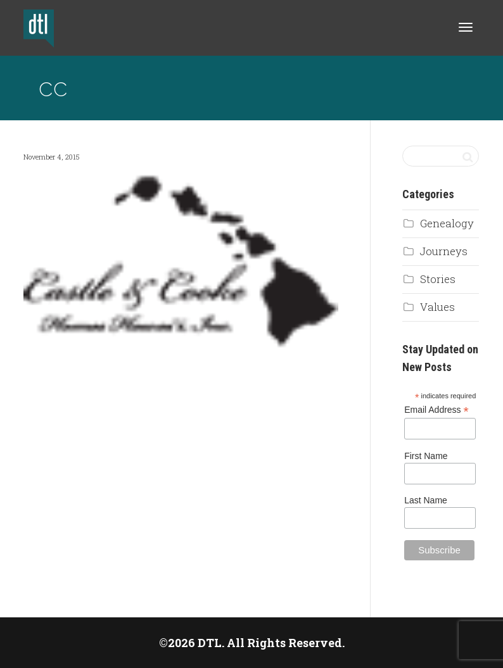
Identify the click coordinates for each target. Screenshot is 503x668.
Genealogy (447, 223)
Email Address (436, 410)
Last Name (425, 500)
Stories (437, 279)
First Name (425, 456)
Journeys (444, 251)
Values (437, 306)
